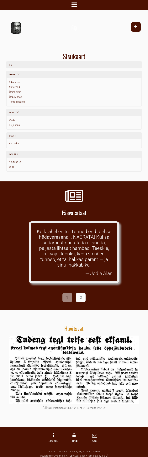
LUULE (12, 136)
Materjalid (14, 87)
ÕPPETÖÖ (14, 74)
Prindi (74, 441)
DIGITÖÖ (14, 112)
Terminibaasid (17, 101)
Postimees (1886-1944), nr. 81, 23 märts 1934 (77, 407)
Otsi (94, 441)
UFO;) (12, 166)
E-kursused (15, 82)
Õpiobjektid (15, 92)
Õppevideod (15, 97)
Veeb (12, 120)
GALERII (13, 154)
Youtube (13, 161)
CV (10, 64)
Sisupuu (53, 441)
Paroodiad (14, 143)
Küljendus (14, 125)
